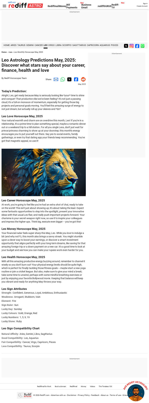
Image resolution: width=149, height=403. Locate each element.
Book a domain (60, 386)
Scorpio (67, 45)
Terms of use (115, 395)
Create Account (142, 6)
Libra (58, 45)
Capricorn (93, 45)
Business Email (86, 6)
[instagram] (132, 45)
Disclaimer (71, 395)
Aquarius (105, 45)
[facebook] (137, 45)
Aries (14, 45)
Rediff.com (44, 395)
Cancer (39, 45)
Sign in (145, 3)
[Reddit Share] (82, 79)
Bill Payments (71, 6)
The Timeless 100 (105, 386)
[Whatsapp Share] (62, 79)
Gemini (30, 45)
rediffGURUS (105, 6)
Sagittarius (79, 45)
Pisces (114, 45)
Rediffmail (53, 6)
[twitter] (126, 45)
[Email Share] (55, 79)
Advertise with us (58, 395)
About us (104, 395)
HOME (7, 45)
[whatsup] (143, 45)
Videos (92, 386)
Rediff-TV (115, 6)
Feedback (95, 395)
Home (4, 52)
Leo (46, 45)
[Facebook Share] (75, 79)
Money (62, 6)
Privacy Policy (84, 395)
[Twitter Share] (68, 79)
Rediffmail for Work (44, 386)
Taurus (21, 45)
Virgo (51, 45)
